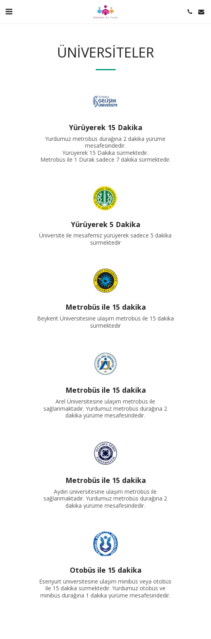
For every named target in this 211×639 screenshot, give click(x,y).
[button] (9, 11)
